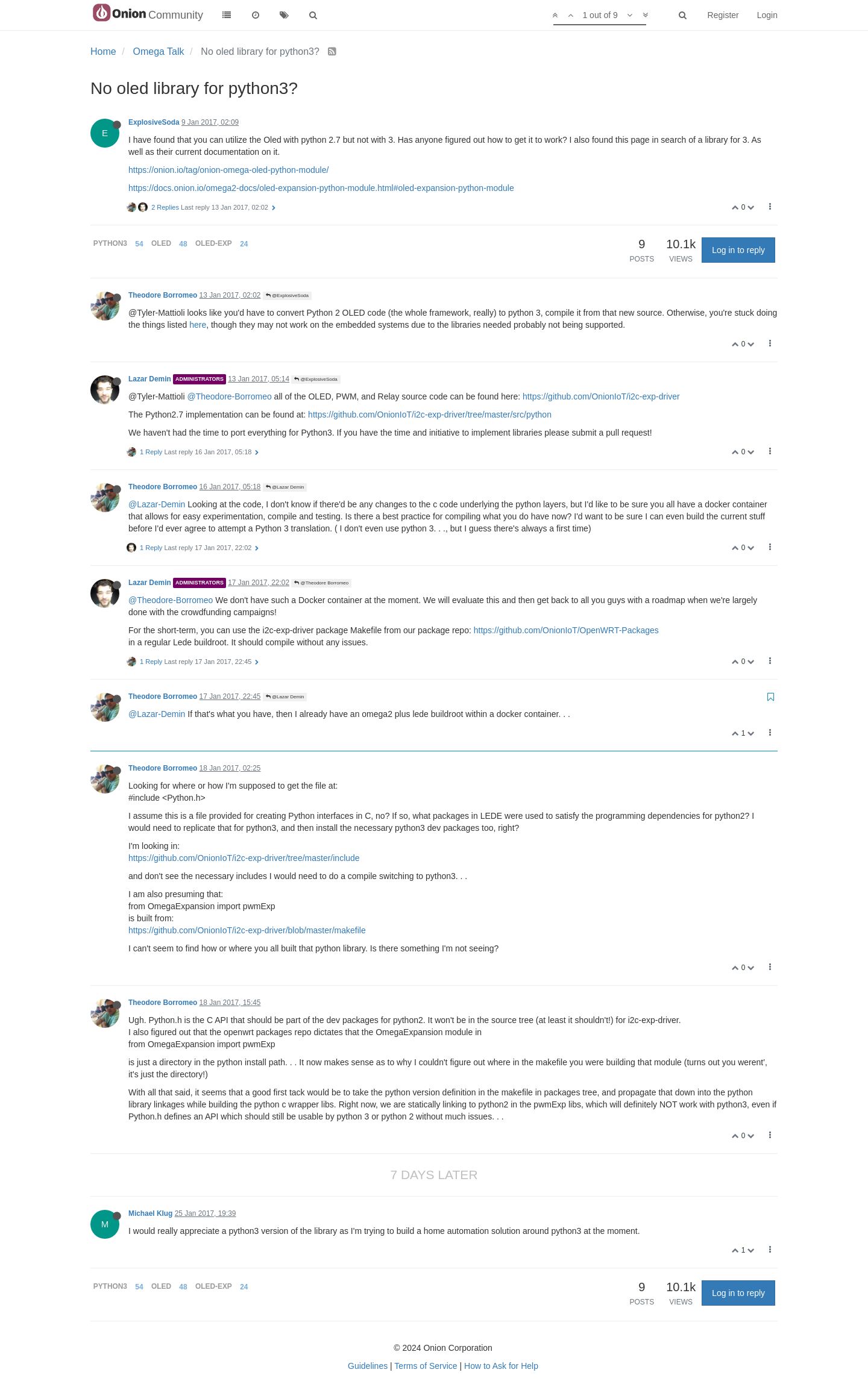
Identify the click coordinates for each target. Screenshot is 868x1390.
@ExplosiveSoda (287, 295)
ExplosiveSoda (154, 122)
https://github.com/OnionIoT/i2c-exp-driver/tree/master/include (244, 858)
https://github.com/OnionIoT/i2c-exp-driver (601, 396)
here (197, 325)
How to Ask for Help (501, 1366)
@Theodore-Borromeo (229, 396)
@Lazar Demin (285, 487)
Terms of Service (425, 1366)
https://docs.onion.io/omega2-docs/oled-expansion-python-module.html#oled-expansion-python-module (321, 188)
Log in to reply (738, 250)
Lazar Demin (149, 379)
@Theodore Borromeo (321, 583)
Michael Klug (150, 1213)
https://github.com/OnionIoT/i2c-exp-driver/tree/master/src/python (430, 414)
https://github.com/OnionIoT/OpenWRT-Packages (566, 630)
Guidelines (368, 1366)
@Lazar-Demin (156, 504)
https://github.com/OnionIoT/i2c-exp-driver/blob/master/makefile (247, 930)
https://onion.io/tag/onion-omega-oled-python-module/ (228, 170)
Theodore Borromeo (162, 295)
